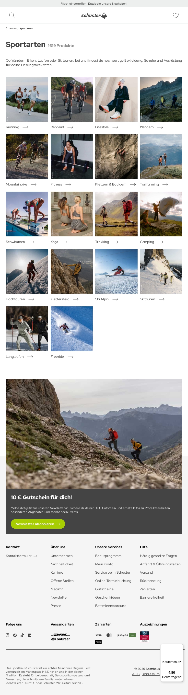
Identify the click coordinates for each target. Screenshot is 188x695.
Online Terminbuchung (113, 581)
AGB (136, 674)
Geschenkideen (107, 597)
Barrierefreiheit (152, 597)
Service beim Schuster (112, 572)
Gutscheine (104, 589)
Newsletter (59, 597)
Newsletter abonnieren (35, 524)
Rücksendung (151, 581)
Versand (146, 572)
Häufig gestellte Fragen (158, 556)
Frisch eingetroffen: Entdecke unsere (86, 4)
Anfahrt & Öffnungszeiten (160, 564)
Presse (56, 605)
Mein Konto (104, 564)
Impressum (151, 674)
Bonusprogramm (108, 556)
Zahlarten (147, 589)
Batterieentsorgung (110, 605)
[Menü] (180, 647)
